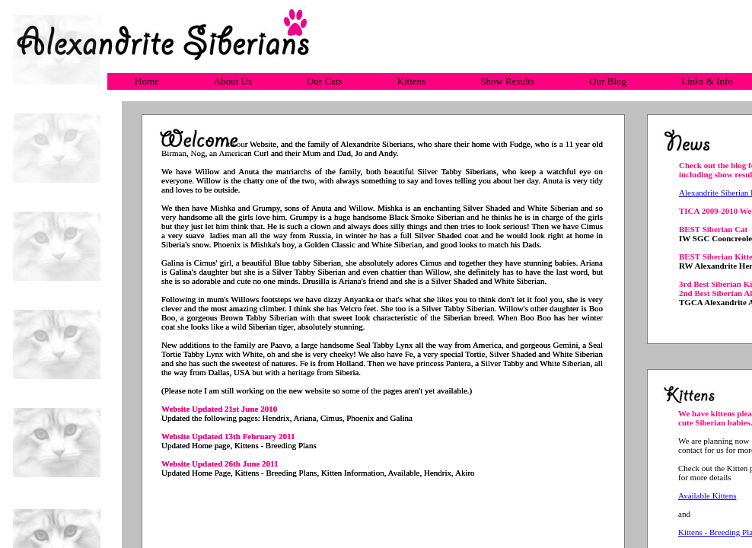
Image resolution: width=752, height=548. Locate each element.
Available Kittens (707, 495)
